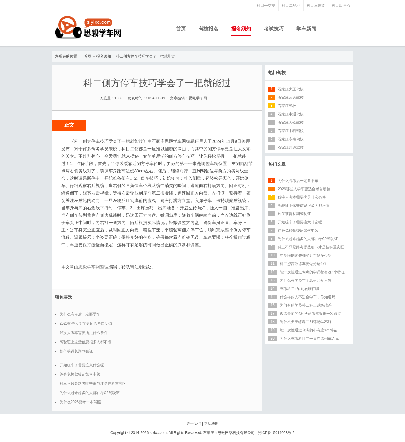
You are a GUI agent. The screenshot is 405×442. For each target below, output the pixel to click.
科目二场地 (291, 5)
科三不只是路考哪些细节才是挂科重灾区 (93, 383)
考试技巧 (274, 28)
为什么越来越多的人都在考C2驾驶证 (90, 393)
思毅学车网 (89, 266)
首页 (181, 28)
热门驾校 (277, 72)
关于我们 (193, 423)
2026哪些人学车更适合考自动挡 (86, 323)
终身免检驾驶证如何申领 (80, 374)
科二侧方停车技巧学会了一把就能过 (145, 56)
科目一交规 (266, 5)
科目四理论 (341, 5)
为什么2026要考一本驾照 (80, 402)
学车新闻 (306, 28)
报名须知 (241, 28)
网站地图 (211, 423)
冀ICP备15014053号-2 (276, 433)
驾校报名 (208, 28)
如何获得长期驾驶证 (76, 351)
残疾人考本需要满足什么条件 (84, 333)
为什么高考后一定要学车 (80, 314)
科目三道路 (316, 5)
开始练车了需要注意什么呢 (82, 365)
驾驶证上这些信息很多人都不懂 (85, 342)
